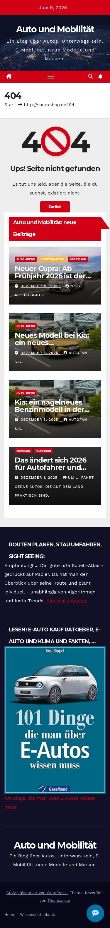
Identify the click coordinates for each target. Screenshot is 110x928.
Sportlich (78, 259)
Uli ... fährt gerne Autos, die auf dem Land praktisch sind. (54, 486)
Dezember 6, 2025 (40, 353)
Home (9, 914)
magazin (23, 450)
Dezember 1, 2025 (40, 477)
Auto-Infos (25, 259)
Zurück (55, 206)
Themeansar (59, 900)
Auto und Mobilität (55, 29)
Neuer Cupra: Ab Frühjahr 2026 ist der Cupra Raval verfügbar (53, 275)
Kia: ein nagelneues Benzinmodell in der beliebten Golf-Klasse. (53, 409)
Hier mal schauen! (67, 600)
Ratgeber (43, 450)
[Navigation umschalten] (50, 77)
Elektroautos (52, 259)
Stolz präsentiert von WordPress (37, 893)
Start (9, 104)
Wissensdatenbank (37, 914)
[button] (90, 76)
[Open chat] (95, 913)
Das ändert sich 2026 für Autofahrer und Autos (50, 467)
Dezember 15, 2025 (41, 286)
